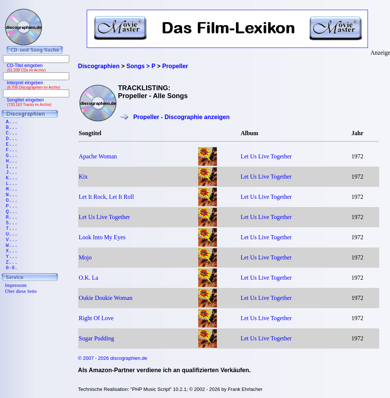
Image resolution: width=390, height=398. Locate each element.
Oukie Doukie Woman (105, 298)
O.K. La (88, 277)
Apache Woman (98, 156)
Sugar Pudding (96, 338)
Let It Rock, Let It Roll (106, 197)
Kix (83, 176)
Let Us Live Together (266, 156)
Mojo (85, 257)
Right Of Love (96, 318)
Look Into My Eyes (102, 237)
